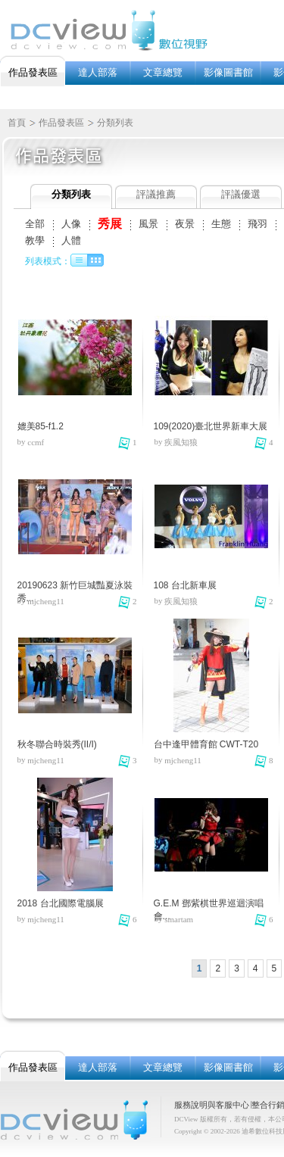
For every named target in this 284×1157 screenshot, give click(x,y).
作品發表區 (61, 122)
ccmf (35, 442)
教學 (35, 240)
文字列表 (78, 260)
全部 (35, 223)
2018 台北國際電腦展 (60, 903)
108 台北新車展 (185, 585)
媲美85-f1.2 (40, 426)
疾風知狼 (181, 442)
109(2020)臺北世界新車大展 (211, 426)
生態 (221, 223)
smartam (178, 919)
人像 (71, 223)
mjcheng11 (45, 601)
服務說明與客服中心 (211, 1104)
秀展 (110, 223)
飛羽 (257, 223)
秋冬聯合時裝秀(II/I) (57, 744)
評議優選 (241, 194)
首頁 (17, 122)
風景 (148, 223)
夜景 (185, 223)
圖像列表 (95, 260)
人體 (71, 240)
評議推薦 (156, 194)
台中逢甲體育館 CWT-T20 (206, 744)
